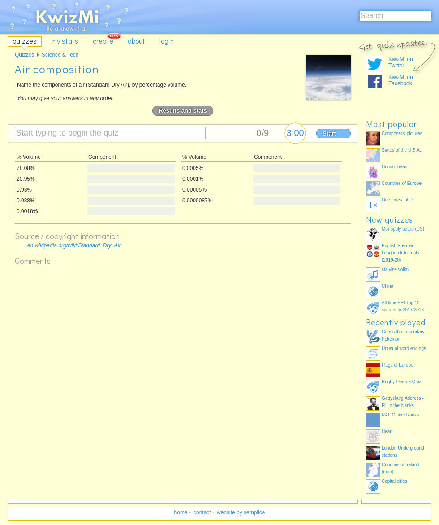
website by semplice (241, 512)
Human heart (395, 166)
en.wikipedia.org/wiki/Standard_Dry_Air (74, 245)
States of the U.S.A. (401, 150)
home (181, 512)
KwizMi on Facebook (400, 80)
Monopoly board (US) (403, 229)
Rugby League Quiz (401, 381)
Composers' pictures (402, 133)
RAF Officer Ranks (400, 414)
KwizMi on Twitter (400, 62)
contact (202, 512)
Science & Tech (60, 55)
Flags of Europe (397, 365)
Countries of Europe (402, 183)
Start (329, 133)
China (387, 286)
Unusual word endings (404, 348)
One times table (397, 199)
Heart (387, 431)
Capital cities (394, 481)
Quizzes (24, 55)
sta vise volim (395, 269)
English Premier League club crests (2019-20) (400, 252)
